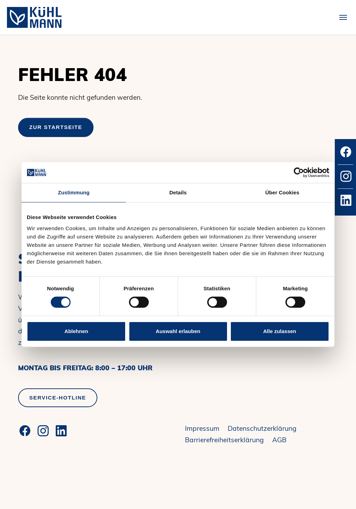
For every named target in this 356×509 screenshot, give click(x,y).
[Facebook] (25, 431)
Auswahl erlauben (178, 331)
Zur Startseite (55, 127)
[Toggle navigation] (343, 17)
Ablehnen (76, 331)
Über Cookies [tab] (282, 192)
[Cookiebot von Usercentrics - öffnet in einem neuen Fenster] (298, 172)
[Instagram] (43, 431)
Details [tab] (178, 192)
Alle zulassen (279, 331)
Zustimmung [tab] (74, 192)
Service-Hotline (57, 398)
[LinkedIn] (61, 431)
